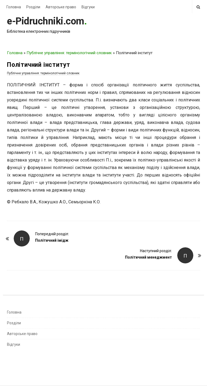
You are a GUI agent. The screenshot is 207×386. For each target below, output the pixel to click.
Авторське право (61, 7)
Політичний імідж (51, 240)
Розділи (33, 7)
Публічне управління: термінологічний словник (69, 52)
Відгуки (88, 7)
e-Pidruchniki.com (45, 21)
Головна (13, 7)
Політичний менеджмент (148, 257)
